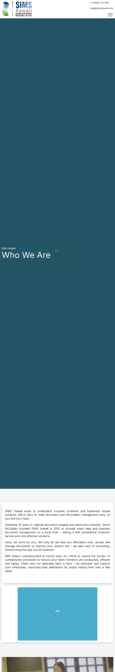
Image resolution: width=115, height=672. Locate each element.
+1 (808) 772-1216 (99, 2)
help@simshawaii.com (101, 8)
